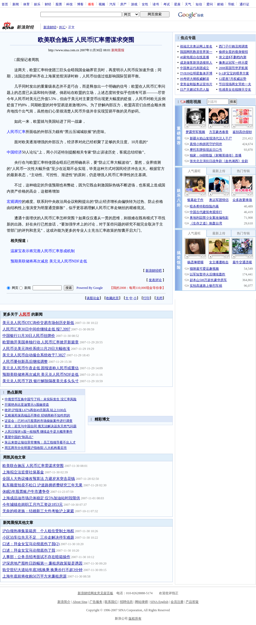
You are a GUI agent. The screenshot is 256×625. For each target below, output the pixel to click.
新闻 (15, 4)
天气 (188, 4)
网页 (15, 288)
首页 (5, 4)
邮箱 (220, 4)
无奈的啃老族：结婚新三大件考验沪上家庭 (38, 511)
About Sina (79, 602)
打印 (146, 298)
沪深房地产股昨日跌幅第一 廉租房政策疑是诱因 (42, 563)
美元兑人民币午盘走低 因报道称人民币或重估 (40, 368)
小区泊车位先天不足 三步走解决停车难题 (38, 537)
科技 (69, 4)
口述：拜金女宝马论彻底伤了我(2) (31, 544)
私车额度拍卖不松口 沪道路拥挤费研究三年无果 (42, 485)
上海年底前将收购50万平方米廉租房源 (34, 576)
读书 (156, 4)
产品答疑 (192, 602)
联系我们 (111, 602)
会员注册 (177, 602)
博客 (80, 4)
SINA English (159, 602)
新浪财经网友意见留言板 (95, 593)
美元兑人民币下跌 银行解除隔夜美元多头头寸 (40, 381)
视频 (102, 4)
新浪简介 (63, 602)
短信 (199, 4)
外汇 (62, 27)
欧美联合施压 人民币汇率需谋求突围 (33, 466)
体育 (26, 4)
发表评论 (155, 280)
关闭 (159, 298)
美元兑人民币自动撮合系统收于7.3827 (34, 355)
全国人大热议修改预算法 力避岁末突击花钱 (38, 479)
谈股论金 (93, 298)
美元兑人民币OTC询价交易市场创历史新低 (38, 323)
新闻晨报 (117, 50)
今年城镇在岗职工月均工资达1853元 (32, 505)
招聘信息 (126, 602)
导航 (231, 4)
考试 (166, 4)
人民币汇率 (16, 132)
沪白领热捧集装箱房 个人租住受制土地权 (38, 531)
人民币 (24, 314)
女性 (145, 4)
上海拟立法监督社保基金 (23, 472)
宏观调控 (14, 202)
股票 (59, 4)
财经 (48, 4)
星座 (177, 4)
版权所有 (135, 618)
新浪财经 (49, 27)
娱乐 (37, 4)
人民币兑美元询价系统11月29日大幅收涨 (36, 349)
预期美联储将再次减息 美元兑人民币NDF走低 (40, 375)
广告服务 (95, 602)
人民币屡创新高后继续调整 (25, 362)
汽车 (112, 4)
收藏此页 (112, 298)
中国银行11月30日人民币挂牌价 (28, 336)
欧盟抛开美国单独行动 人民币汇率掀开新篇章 (40, 342)
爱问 (209, 4)
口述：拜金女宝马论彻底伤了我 (28, 550)
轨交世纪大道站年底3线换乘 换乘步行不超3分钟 (42, 570)
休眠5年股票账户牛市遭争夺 (26, 492)
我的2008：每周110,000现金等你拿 (137, 288)
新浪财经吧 (154, 270)
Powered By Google (90, 288)
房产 (123, 4)
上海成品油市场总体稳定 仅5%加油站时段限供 (41, 498)
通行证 (244, 4)
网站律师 (141, 602)
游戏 (134, 4)
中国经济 (14, 152)
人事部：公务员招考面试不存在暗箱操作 (36, 557)
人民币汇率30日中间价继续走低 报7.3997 (36, 329)
